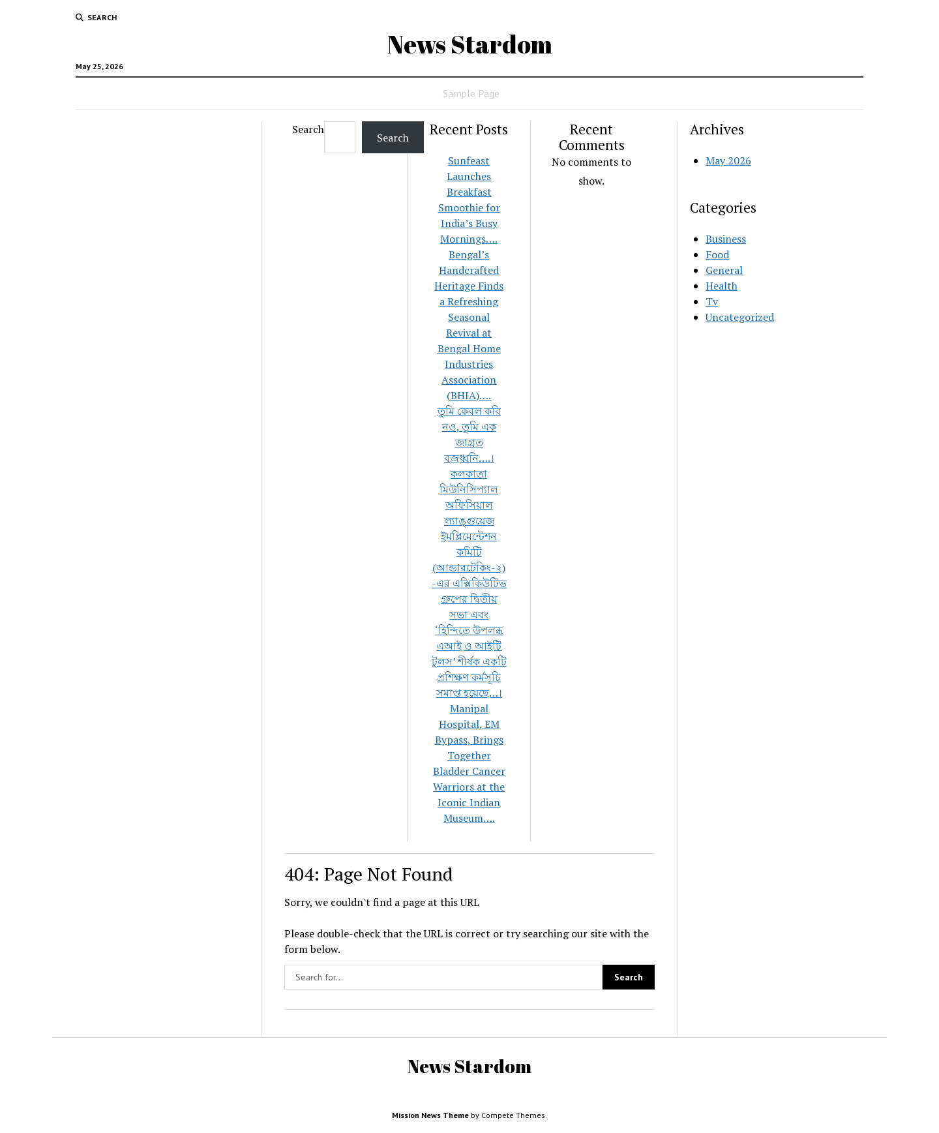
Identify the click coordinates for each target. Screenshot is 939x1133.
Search (308, 129)
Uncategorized (740, 317)
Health (722, 286)
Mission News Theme (430, 1115)
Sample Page (471, 93)
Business (726, 239)
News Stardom (469, 44)
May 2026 (728, 160)
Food (717, 254)
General (724, 270)
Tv (712, 301)
